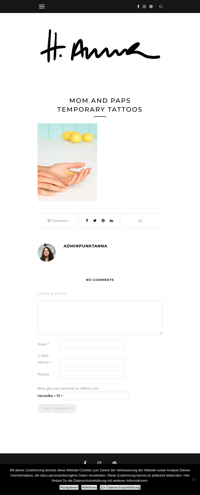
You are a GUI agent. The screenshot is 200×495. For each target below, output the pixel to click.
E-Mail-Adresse (45, 358)
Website (43, 374)
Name (43, 344)
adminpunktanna (85, 245)
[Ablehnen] (193, 479)
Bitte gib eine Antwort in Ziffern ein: (68, 388)
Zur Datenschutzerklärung (120, 487)
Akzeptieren (69, 487)
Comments (58, 220)
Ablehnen (89, 487)
